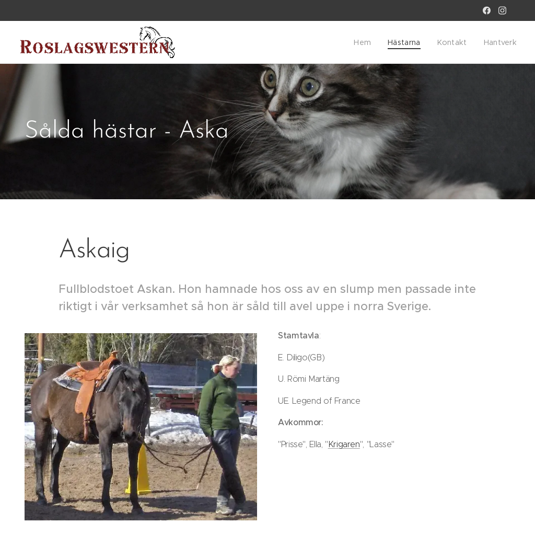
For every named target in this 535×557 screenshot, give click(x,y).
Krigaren (344, 444)
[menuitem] (371, 42)
